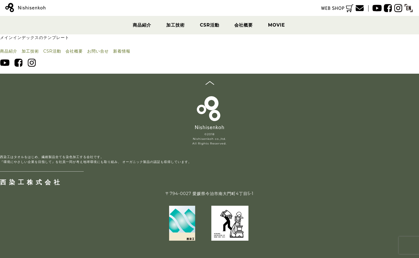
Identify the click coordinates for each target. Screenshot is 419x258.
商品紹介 (142, 25)
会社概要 (243, 25)
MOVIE (276, 25)
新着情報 (121, 51)
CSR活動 (209, 25)
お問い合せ (98, 51)
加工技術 (175, 25)
